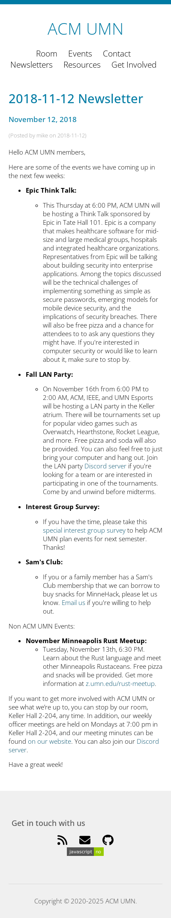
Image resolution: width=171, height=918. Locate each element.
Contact (117, 53)
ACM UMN (85, 28)
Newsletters (31, 64)
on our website (49, 741)
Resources (82, 64)
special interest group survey (84, 530)
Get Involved (133, 64)
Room (46, 53)
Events (80, 53)
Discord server (105, 466)
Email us (73, 602)
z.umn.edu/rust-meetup (120, 683)
